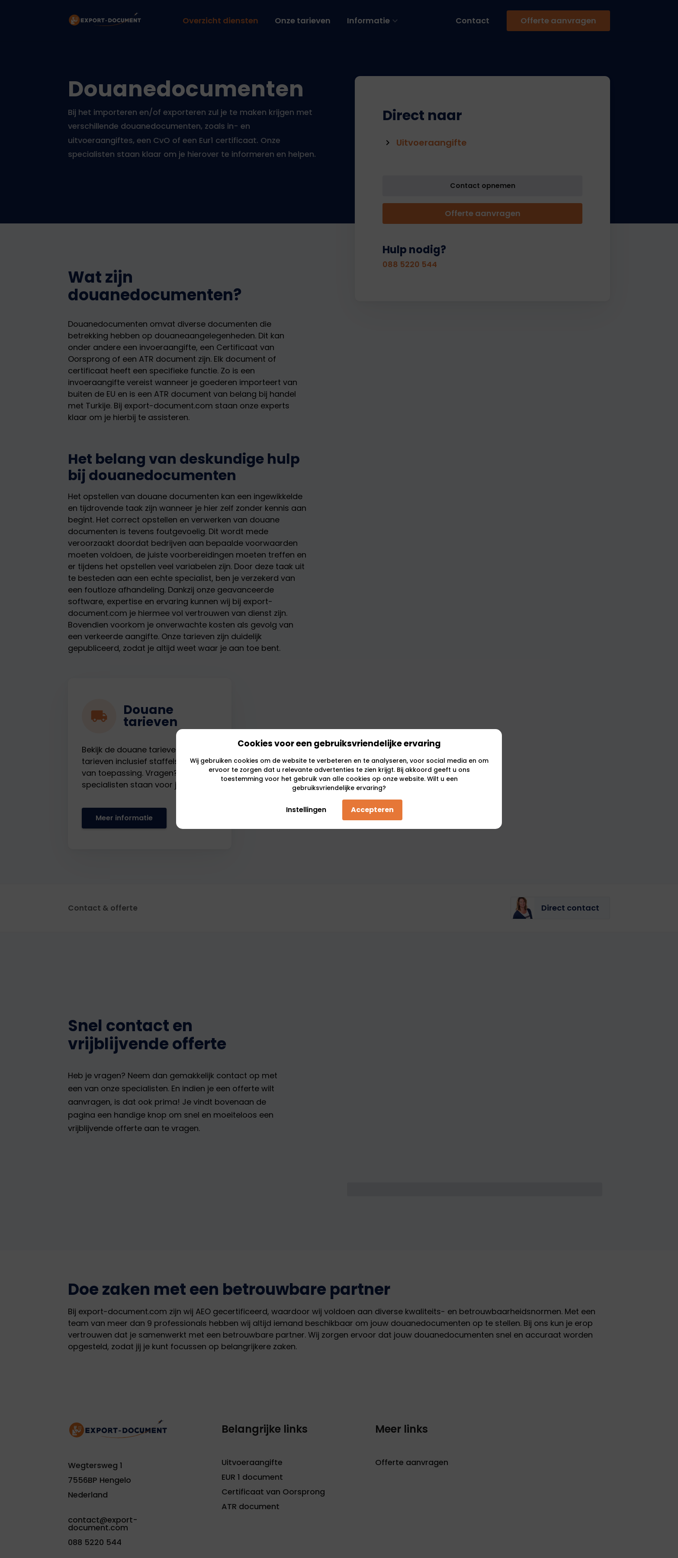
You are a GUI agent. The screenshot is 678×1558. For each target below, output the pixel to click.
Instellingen (305, 810)
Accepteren (372, 810)
